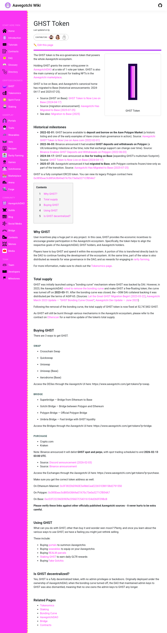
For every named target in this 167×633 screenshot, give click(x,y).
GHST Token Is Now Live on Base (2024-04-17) (76, 159)
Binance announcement (63, 466)
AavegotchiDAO (43, 69)
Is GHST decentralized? (57, 216)
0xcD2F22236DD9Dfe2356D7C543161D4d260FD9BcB (76, 499)
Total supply (51, 199)
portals (53, 545)
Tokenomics (47, 605)
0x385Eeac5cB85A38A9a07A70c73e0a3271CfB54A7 (64, 178)
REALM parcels (57, 552)
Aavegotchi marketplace (48, 77)
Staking (44, 609)
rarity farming (141, 259)
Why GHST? (50, 193)
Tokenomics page (101, 265)
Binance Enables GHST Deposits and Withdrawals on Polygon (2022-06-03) (83, 152)
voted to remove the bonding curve (84, 288)
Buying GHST (51, 205)
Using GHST (51, 210)
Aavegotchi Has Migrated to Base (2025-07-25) (101, 167)
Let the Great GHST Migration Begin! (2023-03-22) (117, 296)
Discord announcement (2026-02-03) (70, 462)
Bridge (44, 621)
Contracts (45, 625)
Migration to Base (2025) (65, 114)
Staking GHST (48, 556)
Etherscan (53, 317)
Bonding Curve (48, 613)
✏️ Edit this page (43, 45)
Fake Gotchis (56, 560)
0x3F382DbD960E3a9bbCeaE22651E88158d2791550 (91, 486)
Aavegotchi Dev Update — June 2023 (117, 300)
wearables (55, 548)
